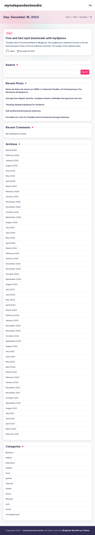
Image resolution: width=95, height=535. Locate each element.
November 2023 (13, 269)
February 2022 (12, 377)
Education (10, 463)
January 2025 (12, 196)
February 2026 (12, 155)
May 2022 (10, 362)
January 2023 (12, 320)
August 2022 (12, 346)
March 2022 (11, 372)
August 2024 (12, 222)
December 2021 (13, 387)
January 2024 (12, 258)
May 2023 (10, 300)
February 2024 (12, 253)
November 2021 (13, 392)
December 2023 (13, 264)
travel (8, 509)
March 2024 (11, 248)
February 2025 (12, 191)
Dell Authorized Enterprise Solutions (23, 111)
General (9, 483)
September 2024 (13, 217)
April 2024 (10, 243)
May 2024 (10, 238)
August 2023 (12, 284)
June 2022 (10, 356)
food (8, 473)
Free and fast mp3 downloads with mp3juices (36, 38)
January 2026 (12, 160)
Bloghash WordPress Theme (75, 530)
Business (10, 452)
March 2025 (11, 186)
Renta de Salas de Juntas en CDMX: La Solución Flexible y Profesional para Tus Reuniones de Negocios (44, 90)
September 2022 (13, 341)
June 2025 (10, 171)
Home (9, 33)
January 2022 (12, 382)
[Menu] (90, 5)
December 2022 (13, 325)
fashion (9, 468)
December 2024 (13, 202)
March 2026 (11, 150)
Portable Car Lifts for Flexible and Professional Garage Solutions (37, 117)
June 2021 (10, 418)
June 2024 (10, 233)
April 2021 (10, 423)
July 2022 (10, 351)
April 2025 (10, 181)
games (9, 478)
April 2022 (10, 367)
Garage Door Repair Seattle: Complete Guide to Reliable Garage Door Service (44, 98)
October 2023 (12, 274)
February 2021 (12, 434)
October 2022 (12, 336)
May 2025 (10, 176)
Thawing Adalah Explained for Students (25, 104)
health (8, 488)
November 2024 (13, 207)
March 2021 (11, 429)
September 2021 (13, 403)
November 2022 (13, 331)
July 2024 (10, 227)
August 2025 (12, 165)
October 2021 (12, 398)
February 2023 (12, 315)
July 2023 (10, 289)
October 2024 (12, 212)
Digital (9, 457)
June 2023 (10, 294)
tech (8, 504)
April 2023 (10, 305)
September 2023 (13, 279)
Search (10, 64)
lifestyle (9, 499)
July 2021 (10, 413)
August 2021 (11, 408)
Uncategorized (12, 514)
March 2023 (11, 310)
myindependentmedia (23, 5)
